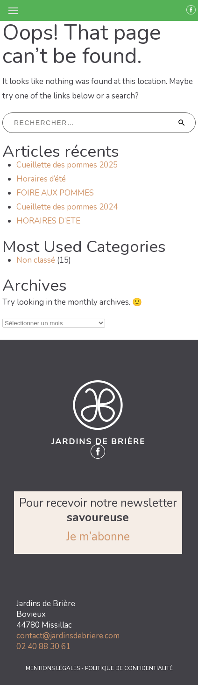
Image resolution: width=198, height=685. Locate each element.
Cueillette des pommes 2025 (67, 165)
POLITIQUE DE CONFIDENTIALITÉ (129, 668)
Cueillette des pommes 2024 (67, 207)
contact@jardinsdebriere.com (68, 635)
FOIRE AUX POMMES (55, 193)
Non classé (35, 260)
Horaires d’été (41, 179)
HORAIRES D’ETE (48, 221)
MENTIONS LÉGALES (53, 668)
